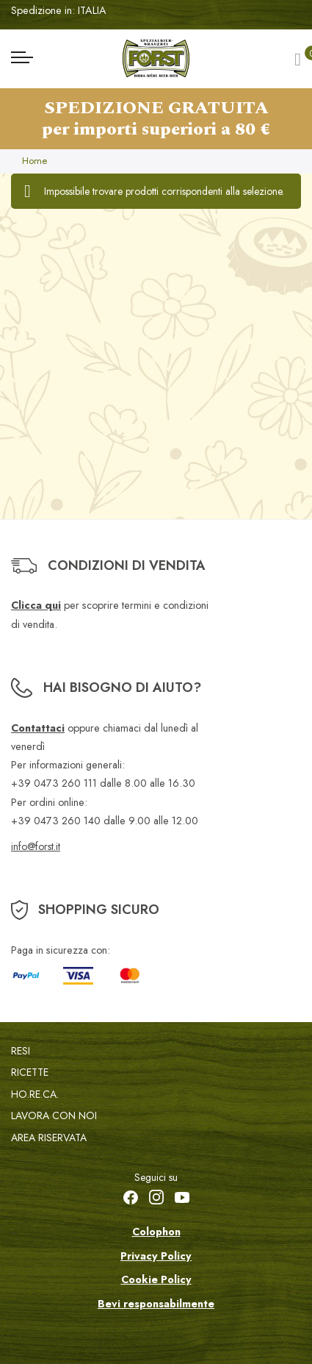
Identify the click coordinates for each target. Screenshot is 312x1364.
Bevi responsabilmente (156, 1303)
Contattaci (38, 728)
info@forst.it (35, 846)
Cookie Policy (156, 1279)
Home (34, 161)
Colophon (156, 1231)
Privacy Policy (156, 1256)
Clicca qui (36, 605)
